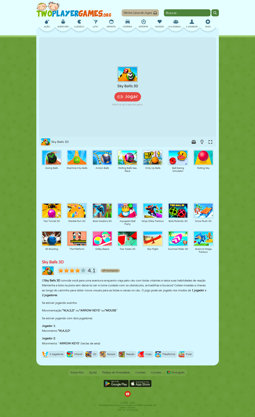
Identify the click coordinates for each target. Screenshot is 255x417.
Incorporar (110, 270)
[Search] (215, 12)
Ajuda (93, 372)
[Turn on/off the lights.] (202, 142)
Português (176, 372)
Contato (156, 372)
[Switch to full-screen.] (210, 142)
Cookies (140, 372)
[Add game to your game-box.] (193, 142)
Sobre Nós (77, 372)
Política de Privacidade (116, 372)
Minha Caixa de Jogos (140, 13)
